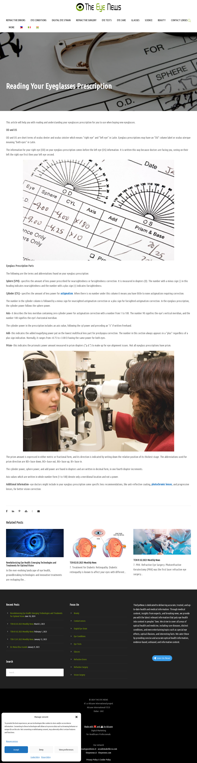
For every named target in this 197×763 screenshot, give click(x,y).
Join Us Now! (161, 658)
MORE (11, 27)
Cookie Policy (35, 757)
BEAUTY (162, 20)
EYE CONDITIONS (38, 20)
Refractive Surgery (81, 667)
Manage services (12, 741)
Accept (16, 749)
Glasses (77, 652)
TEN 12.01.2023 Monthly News (22, 639)
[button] (76, 716)
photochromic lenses (161, 484)
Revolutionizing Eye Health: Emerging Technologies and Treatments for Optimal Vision (31, 564)
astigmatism (66, 293)
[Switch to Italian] (29, 28)
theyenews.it (91, 752)
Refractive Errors (80, 659)
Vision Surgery (79, 675)
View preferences (66, 749)
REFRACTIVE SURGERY (86, 20)
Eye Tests (77, 644)
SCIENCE (148, 20)
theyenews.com (104, 752)
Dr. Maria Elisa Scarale (18, 647)
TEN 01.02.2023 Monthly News (146, 560)
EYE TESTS (107, 20)
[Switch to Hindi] (37, 28)
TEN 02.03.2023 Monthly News (83, 562)
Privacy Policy (46, 757)
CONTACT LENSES (179, 20)
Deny (41, 749)
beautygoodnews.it (88, 749)
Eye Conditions (80, 636)
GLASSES (135, 20)
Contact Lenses (80, 621)
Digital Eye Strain (80, 628)
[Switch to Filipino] (21, 28)
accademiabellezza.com (107, 749)
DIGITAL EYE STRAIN (61, 20)
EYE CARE (121, 20)
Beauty (76, 613)
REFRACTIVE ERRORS (15, 20)
